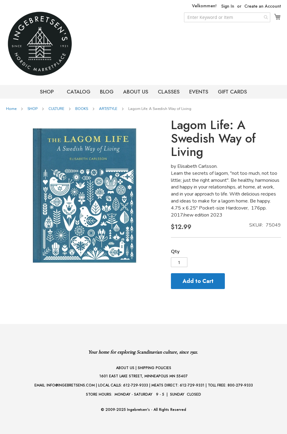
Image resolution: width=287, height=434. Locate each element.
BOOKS (81, 108)
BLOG (107, 91)
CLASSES (169, 91)
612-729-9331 (192, 385)
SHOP (47, 91)
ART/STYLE (108, 108)
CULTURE (56, 108)
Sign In (227, 6)
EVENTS (198, 91)
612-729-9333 (135, 385)
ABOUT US (135, 91)
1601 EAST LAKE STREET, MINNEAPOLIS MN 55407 (143, 376)
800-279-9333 (240, 385)
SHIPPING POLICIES (154, 368)
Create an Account (262, 6)
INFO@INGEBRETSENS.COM (71, 385)
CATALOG (78, 91)
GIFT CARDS (232, 91)
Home (11, 108)
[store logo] (51, 43)
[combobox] (227, 17)
